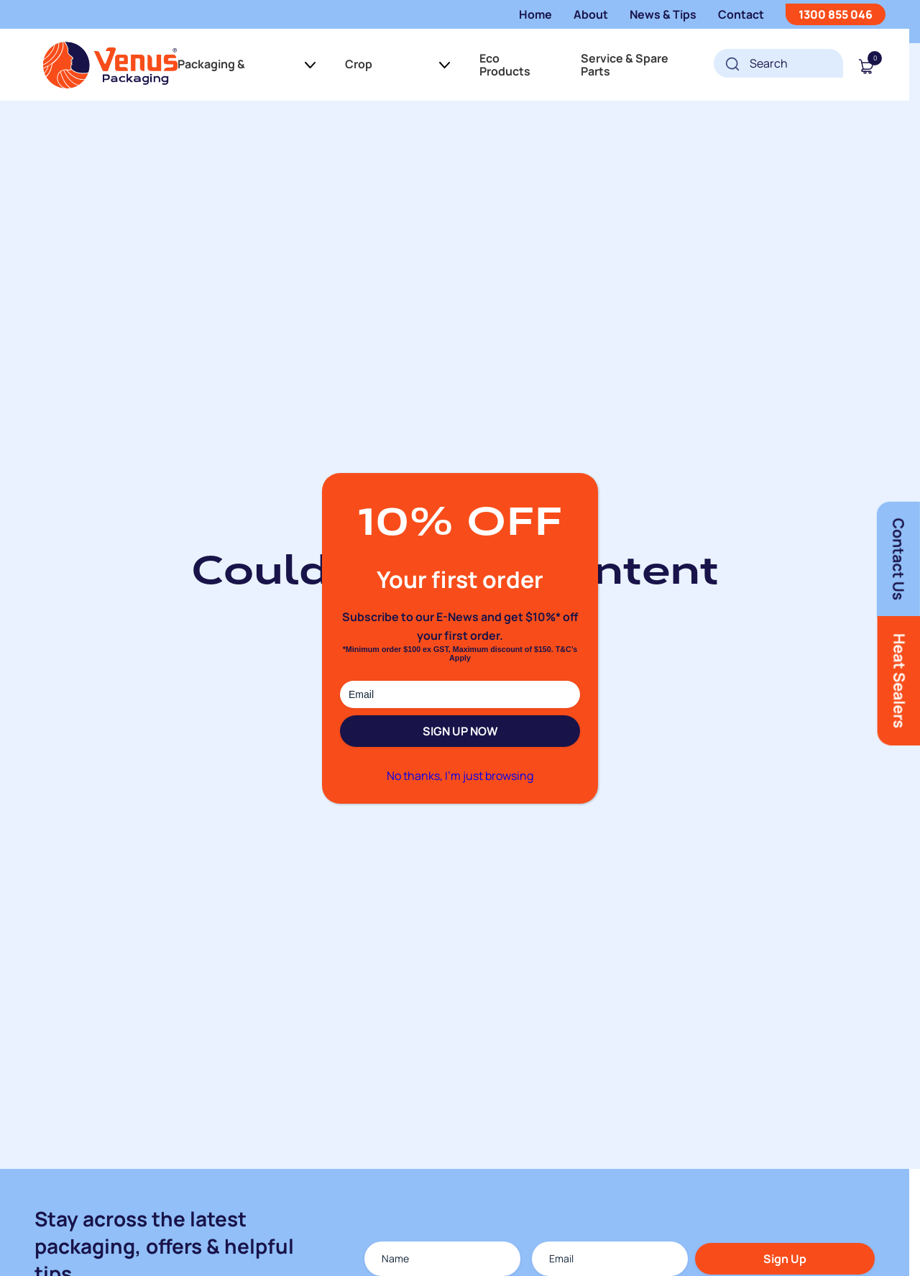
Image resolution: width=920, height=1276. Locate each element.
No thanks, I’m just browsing (460, 776)
